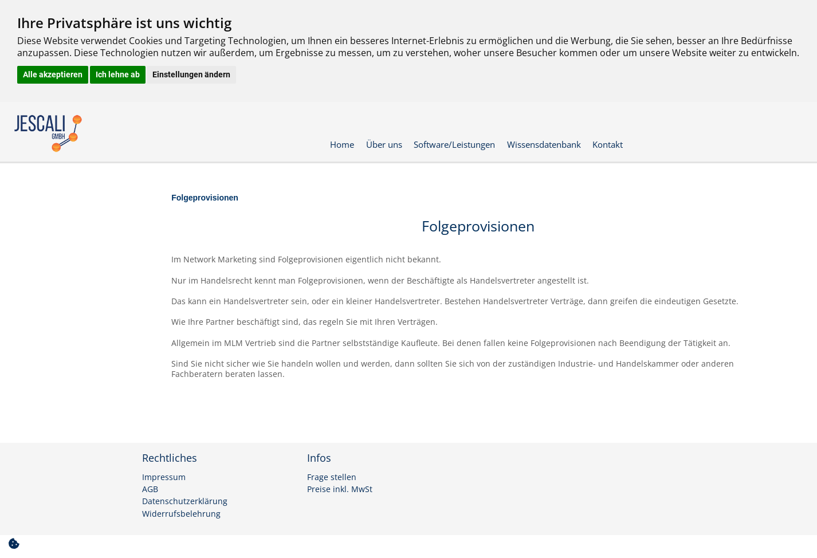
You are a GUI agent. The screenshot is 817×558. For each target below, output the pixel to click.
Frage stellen (331, 477)
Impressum (164, 477)
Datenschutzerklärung (184, 501)
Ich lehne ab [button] (118, 74)
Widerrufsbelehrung (181, 514)
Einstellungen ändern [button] (191, 74)
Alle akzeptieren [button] (53, 74)
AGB (150, 489)
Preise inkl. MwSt (339, 489)
